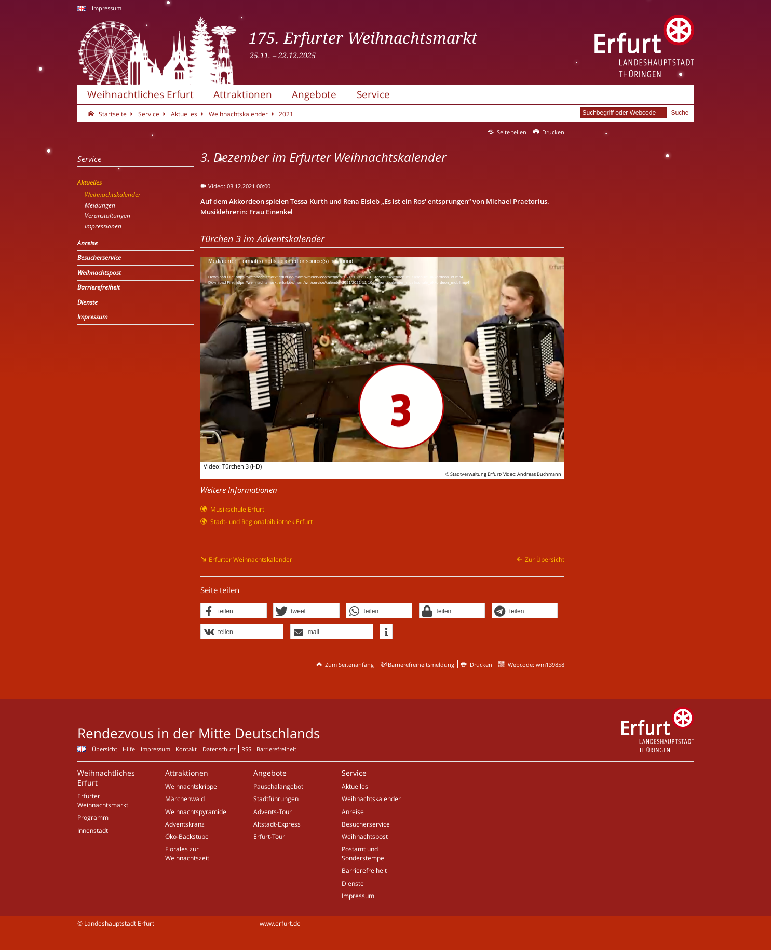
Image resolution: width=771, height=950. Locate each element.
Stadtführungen (276, 798)
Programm (93, 817)
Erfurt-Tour (269, 836)
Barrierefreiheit (364, 870)
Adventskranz (185, 824)
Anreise (353, 811)
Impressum (106, 8)
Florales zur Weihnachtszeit (187, 853)
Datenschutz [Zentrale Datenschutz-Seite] (219, 749)
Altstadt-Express (277, 824)
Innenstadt (92, 830)
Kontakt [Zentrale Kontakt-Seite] (186, 749)
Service (373, 94)
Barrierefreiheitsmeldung (421, 664)
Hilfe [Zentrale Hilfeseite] (129, 749)
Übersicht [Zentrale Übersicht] (104, 749)
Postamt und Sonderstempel (364, 853)
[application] (382, 359)
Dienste (353, 883)
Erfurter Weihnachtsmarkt (102, 800)
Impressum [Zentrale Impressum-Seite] (155, 749)
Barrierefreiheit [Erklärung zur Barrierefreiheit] (276, 749)
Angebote (314, 94)
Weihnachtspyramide (195, 811)
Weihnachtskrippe (191, 786)
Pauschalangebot (278, 786)
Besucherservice (366, 824)
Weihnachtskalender (371, 798)
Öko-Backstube (187, 836)
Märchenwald (185, 798)
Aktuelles (355, 786)
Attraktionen (242, 94)
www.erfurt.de (280, 923)
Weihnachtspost (365, 836)
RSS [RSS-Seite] (246, 749)
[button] (233, 611)
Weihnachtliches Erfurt (140, 94)
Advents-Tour (272, 811)
